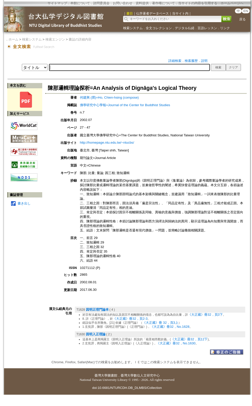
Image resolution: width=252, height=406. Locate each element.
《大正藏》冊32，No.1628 (169, 327)
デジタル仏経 (184, 28)
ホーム (13, 39)
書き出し (24, 203)
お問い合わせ (122, 3)
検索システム (133, 28)
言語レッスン (207, 28)
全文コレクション (159, 28)
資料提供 (142, 3)
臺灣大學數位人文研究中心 (140, 375)
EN (245, 11)
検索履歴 (191, 61)
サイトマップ (57, 3)
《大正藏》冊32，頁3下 (205, 314)
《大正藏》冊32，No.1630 (175, 343)
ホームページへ (232, 3)
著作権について (163, 3)
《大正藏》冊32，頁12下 (189, 339)
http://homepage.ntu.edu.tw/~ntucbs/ (107, 142)
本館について (80, 3)
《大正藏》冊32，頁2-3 (130, 318)
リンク (225, 28)
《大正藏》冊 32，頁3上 (160, 322)
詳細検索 (174, 61)
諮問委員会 (101, 3)
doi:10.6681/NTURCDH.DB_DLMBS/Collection (127, 388)
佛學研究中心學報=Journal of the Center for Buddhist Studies (125, 105)
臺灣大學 (101, 375)
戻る (242, 19)
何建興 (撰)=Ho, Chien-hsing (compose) (109, 97)
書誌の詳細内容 (80, 39)
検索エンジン (55, 39)
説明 (204, 61)
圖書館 (112, 375)
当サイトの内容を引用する (197, 3)
